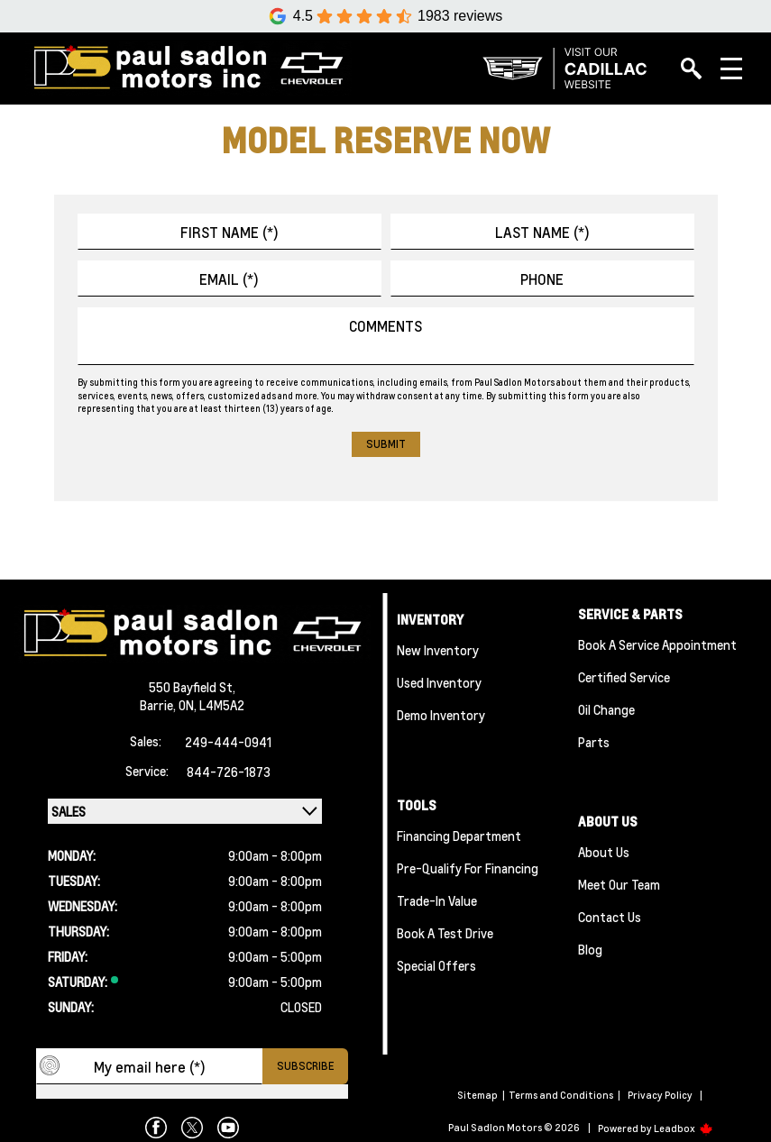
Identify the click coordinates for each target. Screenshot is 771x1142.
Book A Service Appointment (657, 644)
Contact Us (609, 917)
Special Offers (436, 965)
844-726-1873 (229, 771)
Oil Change (606, 709)
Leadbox (683, 1128)
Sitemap (477, 1095)
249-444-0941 (228, 742)
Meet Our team (619, 884)
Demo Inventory (441, 715)
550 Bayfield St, (192, 687)
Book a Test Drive (445, 933)
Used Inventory (439, 682)
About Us (603, 852)
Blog (590, 949)
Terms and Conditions (561, 1095)
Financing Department (459, 835)
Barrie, (159, 705)
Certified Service (624, 677)
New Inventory (438, 650)
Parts (594, 742)
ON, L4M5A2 (211, 705)
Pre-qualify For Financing (467, 868)
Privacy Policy (660, 1095)
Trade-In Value (437, 900)
